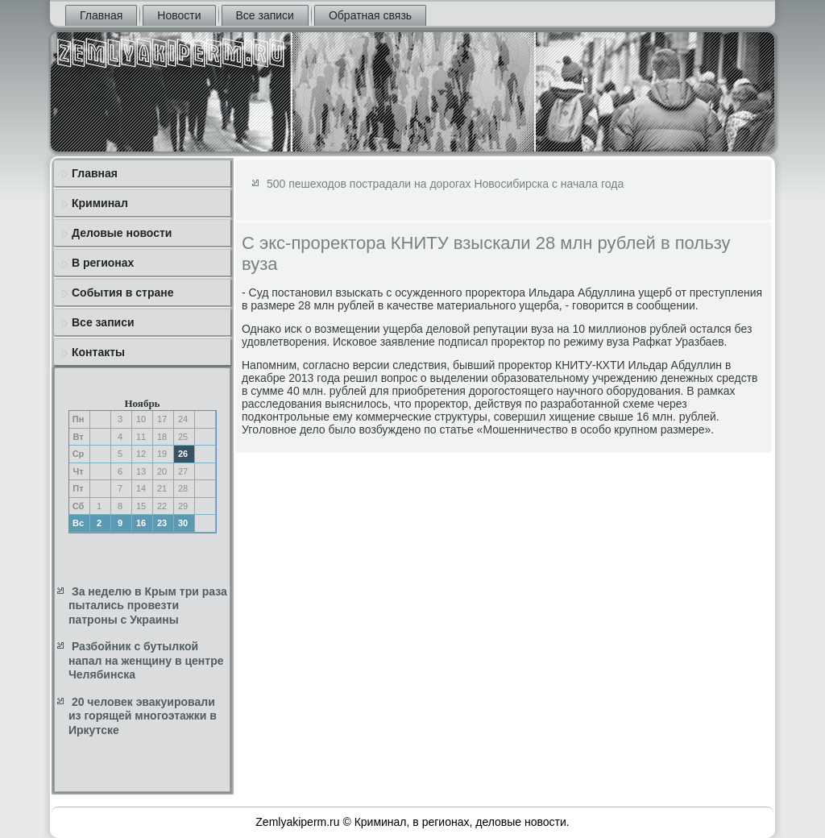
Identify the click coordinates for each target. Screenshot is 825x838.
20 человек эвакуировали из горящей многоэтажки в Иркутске (142, 715)
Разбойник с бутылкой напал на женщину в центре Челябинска (145, 660)
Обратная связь (370, 15)
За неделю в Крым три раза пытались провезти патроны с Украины (147, 605)
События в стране (123, 292)
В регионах (103, 262)
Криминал (100, 203)
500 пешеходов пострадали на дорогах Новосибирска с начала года (445, 183)
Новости (179, 15)
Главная (101, 15)
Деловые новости (122, 232)
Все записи (265, 15)
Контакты (98, 352)
